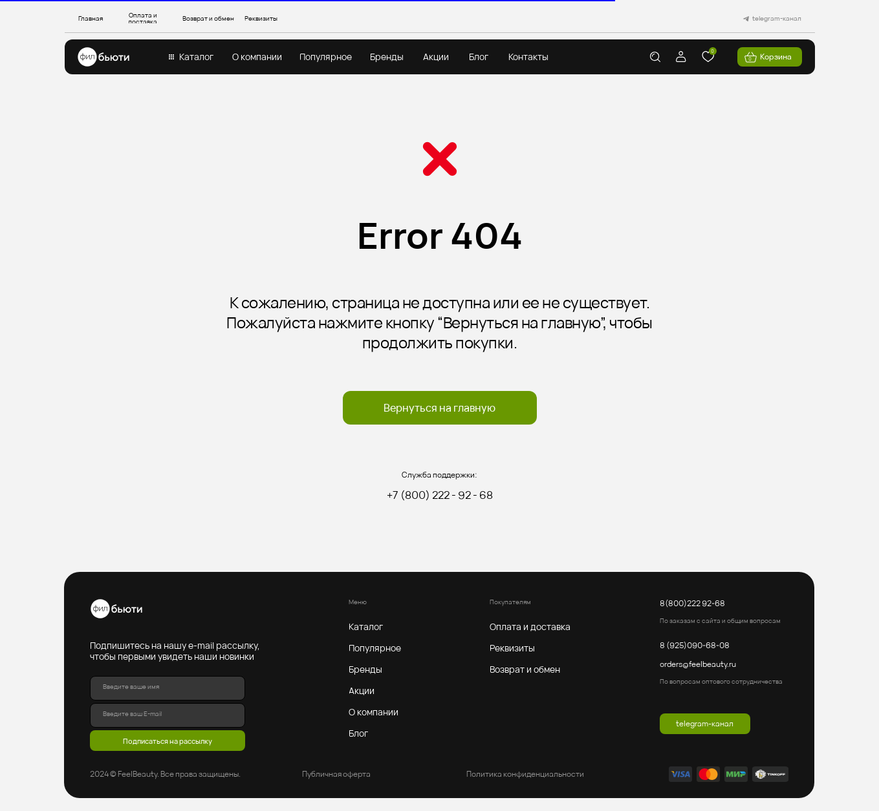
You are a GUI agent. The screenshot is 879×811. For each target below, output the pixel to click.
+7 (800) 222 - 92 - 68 (440, 495)
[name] (167, 688)
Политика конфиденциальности (525, 773)
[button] (196, 57)
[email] (167, 715)
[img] (103, 57)
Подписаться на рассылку (167, 741)
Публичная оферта (336, 773)
